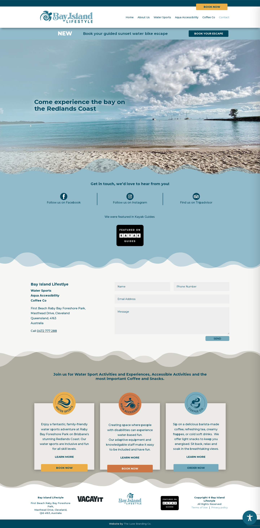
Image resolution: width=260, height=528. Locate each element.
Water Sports (162, 17)
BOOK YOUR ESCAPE (208, 33)
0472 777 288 (47, 331)
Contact (224, 17)
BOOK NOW (212, 6)
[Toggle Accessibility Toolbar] (249, 517)
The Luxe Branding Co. (137, 523)
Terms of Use (200, 507)
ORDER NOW (196, 467)
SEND (217, 338)
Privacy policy (219, 507)
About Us (144, 17)
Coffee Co (208, 17)
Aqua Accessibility (186, 17)
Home (130, 17)
